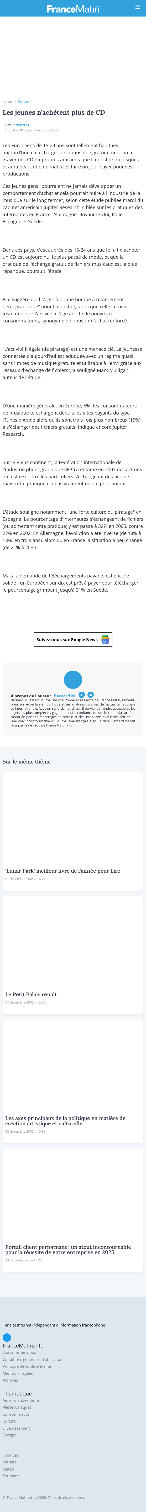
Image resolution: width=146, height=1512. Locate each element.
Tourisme (11, 1475)
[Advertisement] (73, 60)
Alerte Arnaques (17, 1407)
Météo (8, 1469)
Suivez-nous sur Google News (72, 639)
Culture (24, 101)
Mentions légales (18, 1373)
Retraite (10, 1462)
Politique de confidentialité (27, 1366)
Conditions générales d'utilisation (32, 1359)
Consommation (16, 1414)
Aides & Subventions (21, 1400)
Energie (9, 1435)
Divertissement (16, 1428)
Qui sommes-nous (19, 1352)
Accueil (8, 101)
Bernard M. (20, 125)
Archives (10, 1380)
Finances (10, 1455)
